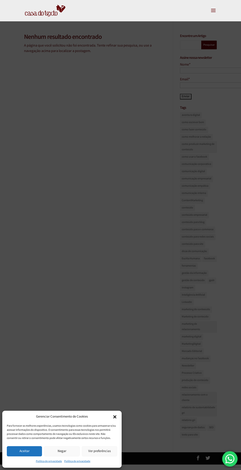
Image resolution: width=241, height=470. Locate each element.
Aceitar (25, 451)
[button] (115, 417)
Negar (62, 451)
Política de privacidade (49, 461)
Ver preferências (99, 451)
